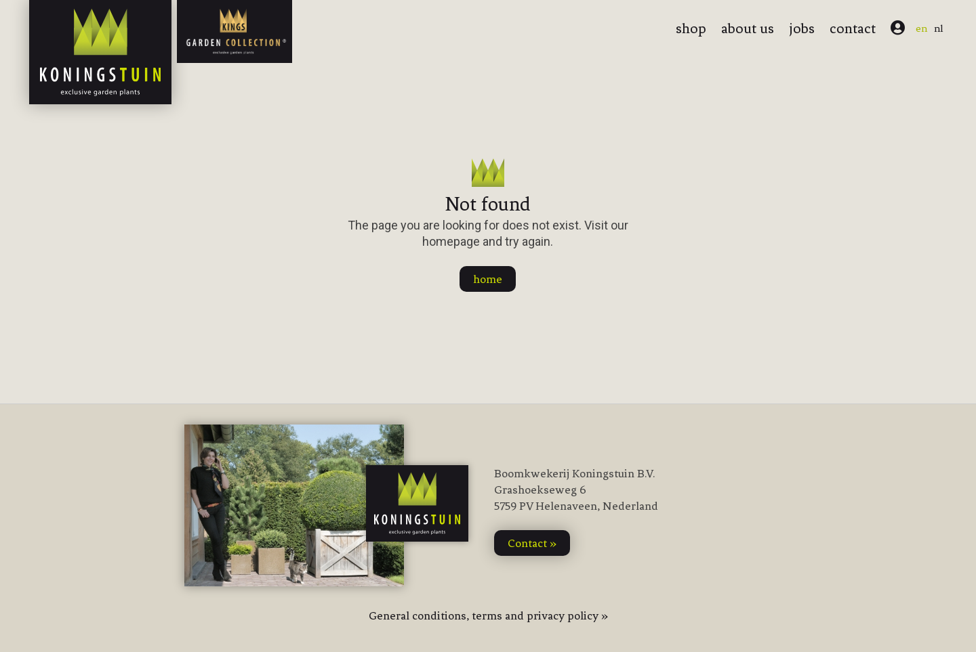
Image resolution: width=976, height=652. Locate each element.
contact (853, 28)
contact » (532, 543)
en (921, 28)
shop (691, 28)
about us (747, 28)
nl (938, 28)
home (487, 279)
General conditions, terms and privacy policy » (488, 615)
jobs (802, 28)
